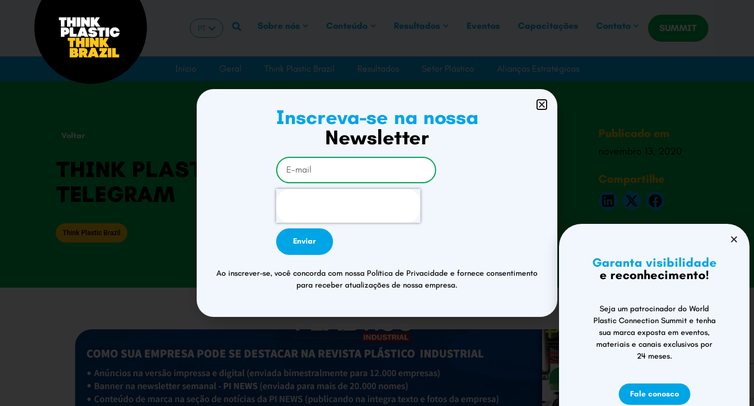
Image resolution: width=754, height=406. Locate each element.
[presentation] (348, 206)
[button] (542, 104)
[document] (377, 203)
